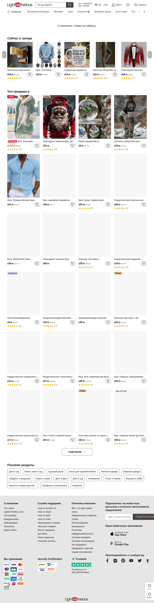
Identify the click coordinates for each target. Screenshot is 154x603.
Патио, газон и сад (33, 471)
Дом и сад (14, 471)
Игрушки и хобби (134, 478)
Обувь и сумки (43, 478)
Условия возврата (81, 537)
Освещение (94, 478)
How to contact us (47, 508)
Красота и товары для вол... (22, 485)
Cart (150, 586)
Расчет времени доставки (46, 532)
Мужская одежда (131, 471)
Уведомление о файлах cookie (84, 517)
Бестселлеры (121, 11)
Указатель (77, 485)
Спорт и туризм (112, 478)
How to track (44, 515)
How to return (44, 511)
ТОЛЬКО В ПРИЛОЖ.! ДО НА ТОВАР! (87, 5)
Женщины (58, 11)
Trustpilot (79, 559)
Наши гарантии (46, 537)
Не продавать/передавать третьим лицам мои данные (82, 548)
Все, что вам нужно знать (82, 510)
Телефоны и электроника (54, 485)
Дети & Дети (61, 478)
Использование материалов (80, 524)
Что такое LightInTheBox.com (13, 510)
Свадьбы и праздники (19, 478)
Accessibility (10, 515)
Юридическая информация (11, 521)
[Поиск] (51, 5)
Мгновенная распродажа (38, 11)
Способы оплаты (47, 541)
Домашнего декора (102, 11)
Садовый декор (55, 471)
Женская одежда (109, 471)
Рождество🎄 (84, 11)
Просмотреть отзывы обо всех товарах (49, 524)
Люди (70, 11)
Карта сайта (10, 530)
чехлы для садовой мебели (82, 471)
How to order (44, 519)
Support (149, 597)
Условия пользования (83, 541)
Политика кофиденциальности (82, 532)
